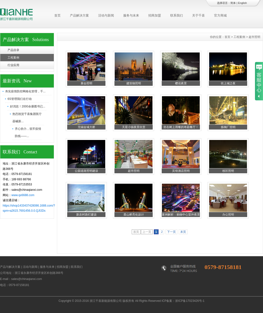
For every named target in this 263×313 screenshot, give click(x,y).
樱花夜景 (181, 83)
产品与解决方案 (10, 267)
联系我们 (176, 15)
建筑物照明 (133, 83)
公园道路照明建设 (86, 171)
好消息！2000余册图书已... (27, 106)
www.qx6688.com (22, 195)
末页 (183, 232)
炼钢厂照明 (228, 127)
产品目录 (13, 50)
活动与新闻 (106, 15)
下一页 (171, 232)
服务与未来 (131, 15)
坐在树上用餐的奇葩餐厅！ (180, 127)
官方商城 (220, 15)
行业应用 (13, 65)
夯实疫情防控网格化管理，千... (25, 91)
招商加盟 (154, 15)
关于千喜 (198, 15)
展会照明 (86, 83)
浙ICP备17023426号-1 (189, 301)
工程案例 (13, 57)
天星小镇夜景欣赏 (133, 127)
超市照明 (134, 171)
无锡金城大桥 (86, 127)
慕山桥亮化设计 (133, 214)
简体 (233, 2)
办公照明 (228, 214)
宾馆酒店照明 (181, 171)
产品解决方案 (79, 15)
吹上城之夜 (228, 83)
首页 (57, 15)
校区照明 (228, 171)
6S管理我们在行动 (20, 99)
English (242, 2)
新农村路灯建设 (86, 214)
